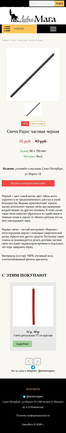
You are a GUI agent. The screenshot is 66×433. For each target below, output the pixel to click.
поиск (59, 3)
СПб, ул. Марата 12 (13, 7)
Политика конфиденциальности (33, 415)
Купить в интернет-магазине (28, 183)
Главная (5, 40)
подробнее (22, 343)
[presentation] (29, 361)
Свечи (13, 40)
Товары (14, 29)
